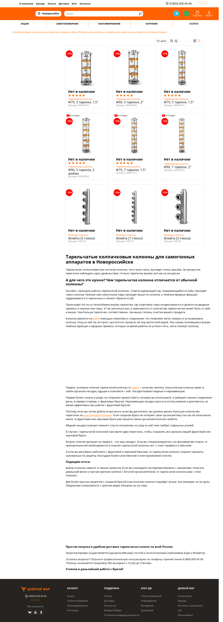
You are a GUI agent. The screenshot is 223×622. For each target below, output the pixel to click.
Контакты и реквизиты (190, 605)
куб (95, 318)
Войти (209, 15)
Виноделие (147, 605)
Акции (70, 596)
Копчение (72, 610)
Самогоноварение (77, 600)
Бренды (40, 3)
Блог (74, 3)
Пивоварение (148, 600)
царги (135, 387)
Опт (180, 610)
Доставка (64, 3)
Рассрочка (110, 605)
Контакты (85, 3)
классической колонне (97, 415)
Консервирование (77, 605)
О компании (26, 3)
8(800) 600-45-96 (36, 596)
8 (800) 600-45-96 (178, 3)
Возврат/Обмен (113, 610)
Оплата (52, 3)
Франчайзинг (185, 615)
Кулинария (147, 610)
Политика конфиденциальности (122, 615)
